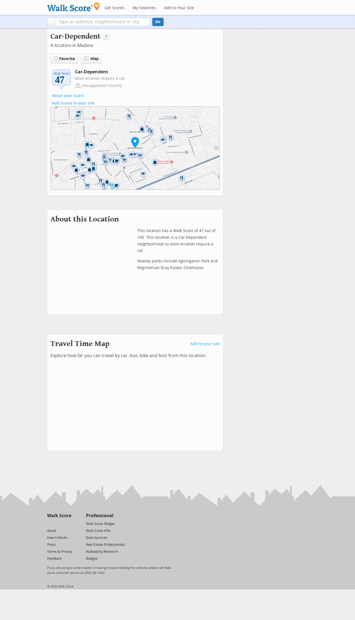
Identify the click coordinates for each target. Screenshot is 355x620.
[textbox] (103, 22)
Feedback (54, 559)
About (51, 531)
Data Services (96, 538)
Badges (92, 559)
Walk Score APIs (98, 531)
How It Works (57, 538)
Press (51, 545)
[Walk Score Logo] (73, 6)
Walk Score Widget (100, 524)
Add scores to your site (73, 103)
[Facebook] (59, 523)
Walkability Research (102, 552)
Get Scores (114, 8)
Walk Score (59, 515)
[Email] (67, 523)
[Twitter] (50, 523)
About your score (67, 95)
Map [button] (91, 58)
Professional (99, 515)
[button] (51, 22)
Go (158, 21)
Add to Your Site (179, 8)
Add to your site (205, 344)
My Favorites (144, 8)
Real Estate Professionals (105, 545)
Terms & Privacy (59, 552)
